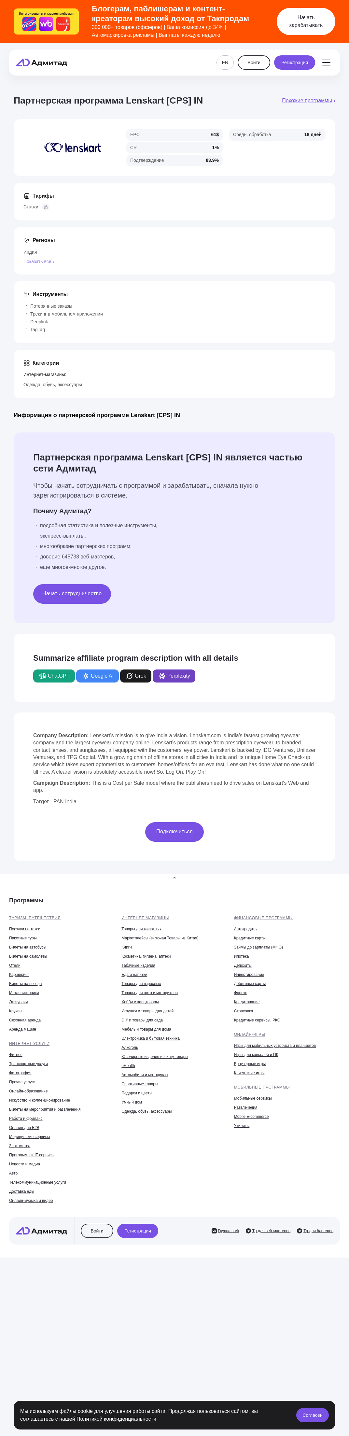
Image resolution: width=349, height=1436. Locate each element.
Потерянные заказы (51, 306)
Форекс (240, 993)
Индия (30, 252)
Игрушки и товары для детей (147, 1011)
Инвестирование (249, 974)
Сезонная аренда (25, 1020)
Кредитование (247, 1002)
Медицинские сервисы (29, 1136)
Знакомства (19, 1146)
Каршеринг (19, 974)
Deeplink (39, 321)
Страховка (243, 1011)
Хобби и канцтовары (140, 1002)
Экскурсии (18, 1002)
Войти (254, 62)
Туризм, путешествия (35, 918)
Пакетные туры (23, 938)
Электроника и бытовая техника (150, 1038)
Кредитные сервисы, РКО (257, 1020)
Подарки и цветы (136, 1093)
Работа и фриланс (26, 1118)
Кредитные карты (250, 938)
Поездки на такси (24, 929)
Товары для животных (141, 929)
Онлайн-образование (28, 1091)
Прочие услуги (22, 1082)
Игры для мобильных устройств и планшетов (275, 1045)
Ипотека (241, 956)
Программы (26, 900)
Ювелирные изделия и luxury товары (154, 1056)
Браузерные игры (250, 1064)
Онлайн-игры (249, 1034)
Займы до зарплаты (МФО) (258, 947)
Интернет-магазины (145, 918)
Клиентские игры (249, 1073)
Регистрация (294, 62)
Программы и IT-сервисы (31, 1155)
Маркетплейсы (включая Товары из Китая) (159, 938)
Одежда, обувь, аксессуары (52, 384)
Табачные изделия (138, 965)
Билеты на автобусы (27, 947)
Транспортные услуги (28, 1064)
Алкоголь (129, 1047)
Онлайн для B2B (24, 1127)
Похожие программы (307, 100)
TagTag (37, 329)
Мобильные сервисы (253, 1098)
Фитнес (15, 1054)
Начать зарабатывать (306, 21)
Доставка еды (21, 1191)
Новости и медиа (24, 1164)
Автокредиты (246, 929)
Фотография (20, 1073)
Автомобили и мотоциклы (144, 1075)
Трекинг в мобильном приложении (66, 314)
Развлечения (246, 1107)
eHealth (128, 1065)
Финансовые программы (263, 918)
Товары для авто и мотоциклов (149, 993)
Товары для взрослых (141, 983)
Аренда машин (22, 1029)
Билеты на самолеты (28, 956)
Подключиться (174, 831)
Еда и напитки (134, 974)
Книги (126, 947)
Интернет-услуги (29, 1043)
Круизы (15, 1011)
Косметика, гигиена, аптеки (146, 956)
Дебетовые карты (250, 983)
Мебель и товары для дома (146, 1029)
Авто (13, 1173)
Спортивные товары (139, 1084)
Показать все (37, 261)
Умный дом (131, 1102)
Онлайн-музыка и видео (31, 1200)
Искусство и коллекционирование (39, 1100)
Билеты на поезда (25, 983)
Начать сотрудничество (72, 593)
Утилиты (242, 1125)
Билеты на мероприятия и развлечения (45, 1109)
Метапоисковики (24, 993)
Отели (15, 965)
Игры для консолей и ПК (256, 1054)
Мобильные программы (262, 1087)
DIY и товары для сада (142, 1020)
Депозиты (243, 965)
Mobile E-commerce (251, 1116)
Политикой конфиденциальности (116, 1419)
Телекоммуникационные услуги (37, 1182)
